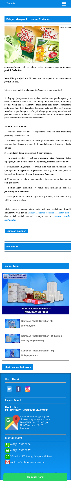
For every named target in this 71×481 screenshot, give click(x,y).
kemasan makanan (16, 231)
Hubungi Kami (35, 477)
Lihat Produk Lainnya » (18, 367)
